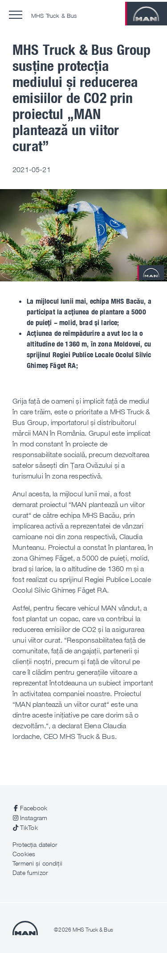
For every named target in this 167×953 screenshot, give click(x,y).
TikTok (29, 827)
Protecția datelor (34, 844)
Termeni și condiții (37, 863)
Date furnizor (30, 872)
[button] (15, 14)
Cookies (23, 854)
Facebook (33, 808)
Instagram (33, 817)
